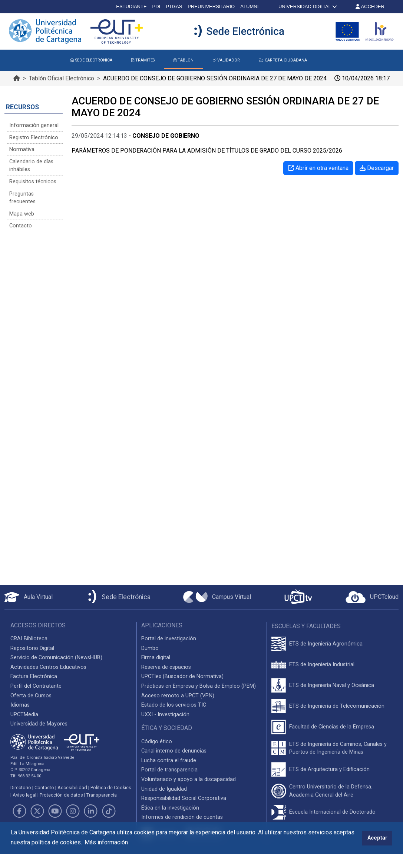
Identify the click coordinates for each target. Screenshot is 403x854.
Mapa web (21, 214)
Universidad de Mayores (38, 724)
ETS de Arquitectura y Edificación (329, 769)
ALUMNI (249, 6)
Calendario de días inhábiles (31, 166)
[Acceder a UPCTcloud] (372, 597)
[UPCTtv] (298, 597)
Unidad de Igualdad (164, 789)
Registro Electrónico (33, 137)
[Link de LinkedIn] (91, 811)
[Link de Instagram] (73, 811)
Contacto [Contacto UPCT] (44, 787)
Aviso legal (24, 795)
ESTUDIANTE (131, 6)
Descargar (377, 167)
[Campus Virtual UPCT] (217, 597)
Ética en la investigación (170, 808)
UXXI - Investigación (165, 714)
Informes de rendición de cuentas (182, 817)
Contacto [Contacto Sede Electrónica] (20, 226)
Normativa (21, 149)
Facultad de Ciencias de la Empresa (331, 727)
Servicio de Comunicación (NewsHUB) (56, 657)
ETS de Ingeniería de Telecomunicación (336, 706)
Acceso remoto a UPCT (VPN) (177, 696)
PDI (156, 6)
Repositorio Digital (32, 648)
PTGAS (174, 6)
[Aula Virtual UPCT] (28, 597)
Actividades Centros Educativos (48, 667)
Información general (34, 125)
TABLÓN (184, 60)
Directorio (20, 787)
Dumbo (150, 648)
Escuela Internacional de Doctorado (332, 812)
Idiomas (20, 705)
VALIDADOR (226, 60)
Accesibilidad (72, 787)
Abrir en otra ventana (318, 167)
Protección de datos (61, 795)
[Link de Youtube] (55, 811)
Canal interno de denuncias (174, 751)
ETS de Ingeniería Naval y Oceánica (331, 685)
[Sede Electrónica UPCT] (118, 597)
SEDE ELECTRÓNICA (91, 60)
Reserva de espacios (166, 667)
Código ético (156, 741)
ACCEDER (370, 6)
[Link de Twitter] (37, 811)
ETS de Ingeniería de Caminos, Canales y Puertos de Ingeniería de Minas (338, 748)
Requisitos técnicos (32, 182)
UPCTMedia (24, 714)
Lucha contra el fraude (168, 760)
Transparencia (101, 795)
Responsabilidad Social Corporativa (183, 798)
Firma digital (155, 657)
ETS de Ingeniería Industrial (321, 664)
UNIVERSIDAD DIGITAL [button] (307, 6)
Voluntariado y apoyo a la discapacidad (188, 779)
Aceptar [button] (377, 838)
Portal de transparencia (169, 770)
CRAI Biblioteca (28, 639)
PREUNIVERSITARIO (211, 6)
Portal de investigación (168, 639)
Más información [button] (106, 842)
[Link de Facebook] (19, 811)
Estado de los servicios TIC (173, 705)
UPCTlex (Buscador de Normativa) (182, 676)
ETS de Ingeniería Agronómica (326, 644)
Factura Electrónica (33, 676)
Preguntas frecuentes (22, 198)
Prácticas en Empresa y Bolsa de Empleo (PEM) (198, 686)
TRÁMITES (143, 60)
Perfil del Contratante (36, 686)
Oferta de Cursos (31, 696)
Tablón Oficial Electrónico (61, 78)
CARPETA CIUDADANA (283, 60)
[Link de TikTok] (109, 811)
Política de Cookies (110, 787)
